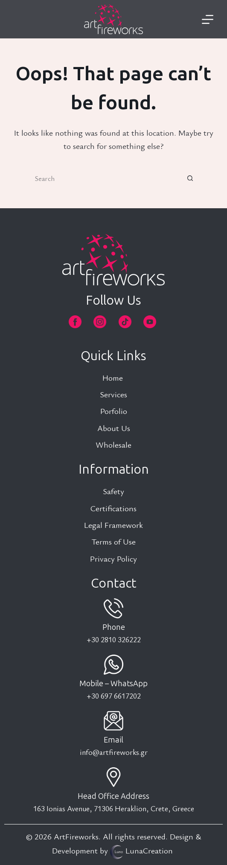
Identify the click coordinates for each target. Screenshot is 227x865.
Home (113, 377)
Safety (113, 491)
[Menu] (207, 19)
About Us (113, 427)
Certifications (113, 508)
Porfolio (113, 410)
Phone (113, 627)
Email (113, 740)
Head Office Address (113, 796)
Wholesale (113, 444)
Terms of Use (113, 541)
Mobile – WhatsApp (113, 683)
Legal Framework (113, 524)
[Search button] (190, 178)
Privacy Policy (113, 558)
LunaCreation (149, 850)
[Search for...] (105, 178)
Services (113, 394)
